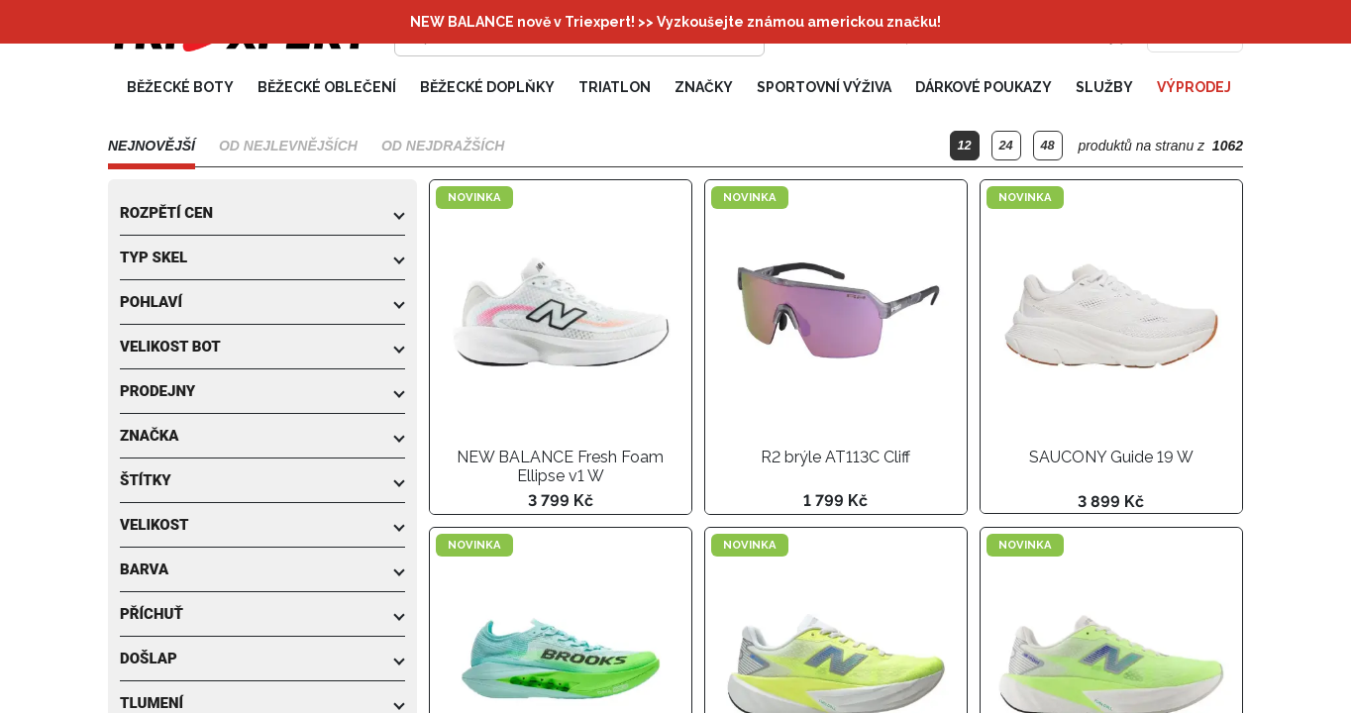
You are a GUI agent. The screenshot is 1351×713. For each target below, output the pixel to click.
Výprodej (1194, 87)
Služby (1104, 87)
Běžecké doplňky (487, 87)
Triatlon (614, 87)
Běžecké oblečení (327, 87)
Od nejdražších (442, 146)
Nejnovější (151, 146)
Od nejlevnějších (288, 146)
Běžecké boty (180, 87)
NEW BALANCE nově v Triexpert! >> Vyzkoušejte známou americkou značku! (675, 22)
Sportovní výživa (824, 87)
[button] (262, 213)
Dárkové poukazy (983, 87)
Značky (704, 87)
